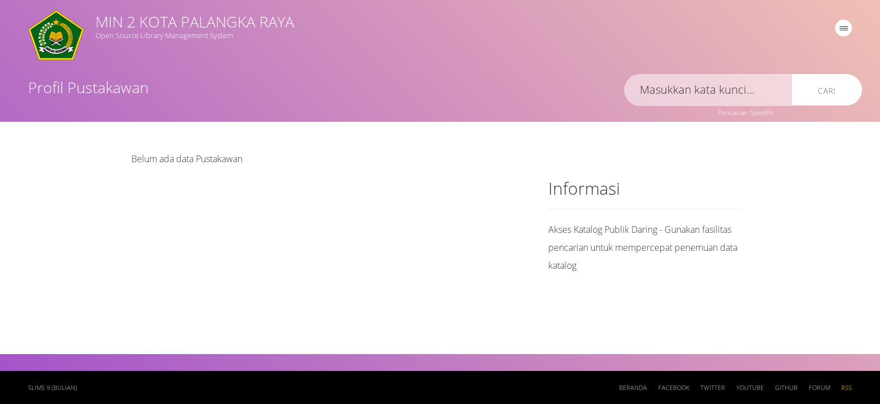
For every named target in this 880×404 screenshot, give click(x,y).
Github (786, 388)
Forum (819, 388)
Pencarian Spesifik (745, 112)
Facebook (673, 388)
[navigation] (843, 28)
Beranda (633, 388)
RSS (846, 388)
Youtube (750, 388)
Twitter (712, 388)
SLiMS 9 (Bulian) (52, 388)
